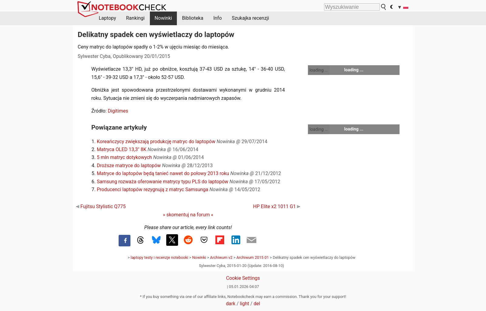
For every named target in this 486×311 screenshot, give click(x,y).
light (244, 303)
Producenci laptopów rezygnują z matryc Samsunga (152, 189)
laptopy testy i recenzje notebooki (159, 257)
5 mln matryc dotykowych (124, 157)
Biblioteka (192, 18)
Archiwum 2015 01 (252, 257)
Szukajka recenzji (250, 18)
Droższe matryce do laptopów (129, 165)
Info (217, 18)
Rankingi (135, 18)
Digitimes (118, 111)
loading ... (318, 70)
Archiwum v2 (221, 257)
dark (230, 303)
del (257, 303)
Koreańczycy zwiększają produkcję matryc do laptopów (156, 141)
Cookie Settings (243, 278)
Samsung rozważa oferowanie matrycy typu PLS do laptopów (162, 181)
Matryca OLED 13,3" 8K (121, 149)
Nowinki (163, 18)
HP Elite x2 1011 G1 (276, 206)
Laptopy (107, 18)
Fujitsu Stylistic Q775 (101, 206)
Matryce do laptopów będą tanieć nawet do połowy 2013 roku (163, 173)
